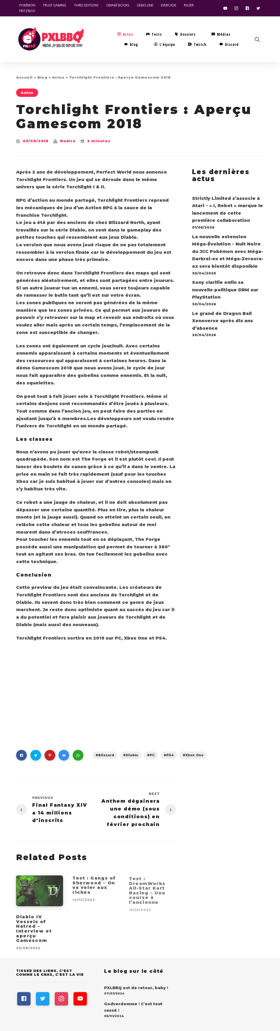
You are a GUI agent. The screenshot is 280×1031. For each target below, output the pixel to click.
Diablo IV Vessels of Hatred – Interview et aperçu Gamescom (34, 932)
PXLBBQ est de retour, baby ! (136, 987)
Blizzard (106, 755)
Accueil (24, 77)
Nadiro (68, 141)
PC (152, 755)
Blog (42, 77)
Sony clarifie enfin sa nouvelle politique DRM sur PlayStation (225, 290)
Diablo (132, 755)
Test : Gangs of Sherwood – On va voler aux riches (94, 888)
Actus (58, 77)
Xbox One (194, 755)
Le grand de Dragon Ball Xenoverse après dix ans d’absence (222, 321)
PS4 (170, 755)
